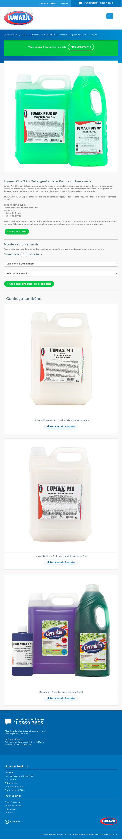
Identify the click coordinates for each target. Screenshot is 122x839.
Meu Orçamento (81, 47)
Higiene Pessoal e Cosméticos (19, 776)
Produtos (36, 35)
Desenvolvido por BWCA (107, 834)
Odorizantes (11, 783)
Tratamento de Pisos (15, 790)
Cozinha (9, 772)
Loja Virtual (10, 809)
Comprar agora (17, 231)
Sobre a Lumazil (48, 3)
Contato (63, 3)
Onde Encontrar (12, 802)
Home (25, 35)
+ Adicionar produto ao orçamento (29, 284)
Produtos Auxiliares (14, 787)
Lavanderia (10, 780)
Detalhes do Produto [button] (61, 426)
